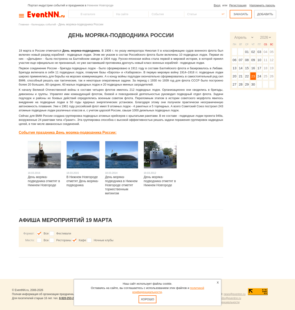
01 (247, 52)
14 (241, 68)
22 (247, 76)
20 (234, 76)
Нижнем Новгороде (100, 5)
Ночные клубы (103, 240)
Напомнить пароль (262, 5)
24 (259, 76)
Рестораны (63, 240)
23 (253, 76)
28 (241, 84)
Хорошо (147, 299)
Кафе (82, 240)
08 (247, 60)
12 (272, 60)
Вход (217, 5)
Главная (24, 24)
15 (247, 68)
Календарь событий (43, 24)
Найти (72, 14)
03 (259, 52)
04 (265, 52)
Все (46, 233)
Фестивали (63, 233)
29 (247, 84)
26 (272, 76)
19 (272, 68)
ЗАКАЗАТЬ (241, 14)
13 (234, 68)
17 (259, 68)
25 (265, 76)
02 (253, 52)
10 (259, 60)
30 (253, 84)
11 (265, 60)
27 (234, 84)
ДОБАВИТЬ (265, 14)
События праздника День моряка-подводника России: (68, 132)
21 (241, 76)
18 (265, 68)
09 (253, 60)
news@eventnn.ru (235, 294)
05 (272, 52)
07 (241, 60)
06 (234, 60)
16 (253, 68)
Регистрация (237, 5)
